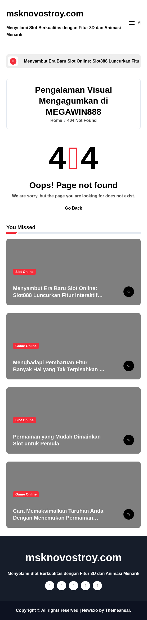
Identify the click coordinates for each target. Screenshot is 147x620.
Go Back (73, 208)
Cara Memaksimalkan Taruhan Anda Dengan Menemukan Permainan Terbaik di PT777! (58, 518)
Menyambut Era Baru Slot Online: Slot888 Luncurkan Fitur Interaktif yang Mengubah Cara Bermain (55, 295)
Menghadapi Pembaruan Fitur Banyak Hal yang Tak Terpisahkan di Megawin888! (58, 369)
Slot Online (24, 272)
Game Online (26, 346)
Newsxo (90, 610)
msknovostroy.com (44, 13)
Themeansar (117, 610)
